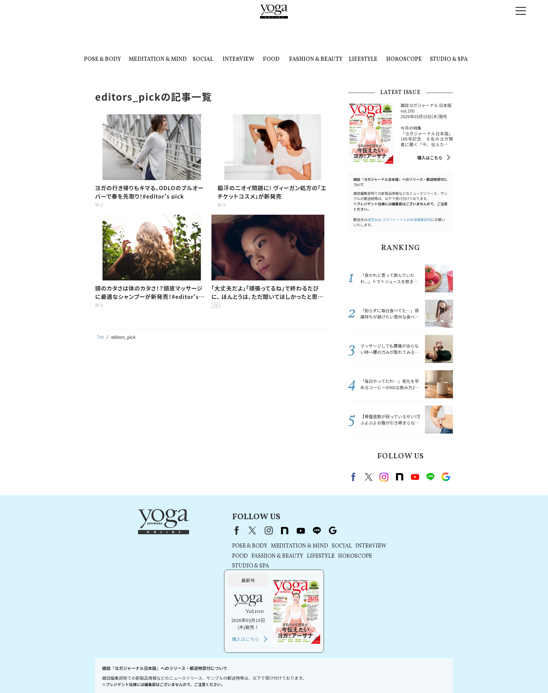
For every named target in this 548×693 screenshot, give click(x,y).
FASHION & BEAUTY (315, 59)
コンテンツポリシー (272, 674)
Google (445, 476)
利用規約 (191, 674)
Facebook (354, 476)
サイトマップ (405, 674)
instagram (384, 476)
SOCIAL (203, 59)
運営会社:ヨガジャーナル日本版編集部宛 (399, 219)
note (399, 476)
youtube (253, 530)
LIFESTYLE (363, 59)
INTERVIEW (238, 59)
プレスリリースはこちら (154, 674)
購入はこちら (429, 157)
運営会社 (305, 674)
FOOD (271, 59)
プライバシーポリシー (226, 674)
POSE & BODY (102, 59)
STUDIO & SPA (449, 59)
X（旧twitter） (368, 476)
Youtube (414, 476)
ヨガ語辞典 (434, 674)
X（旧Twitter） (204, 530)
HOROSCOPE (404, 59)
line (430, 476)
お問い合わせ (112, 674)
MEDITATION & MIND (158, 59)
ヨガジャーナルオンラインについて (353, 674)
